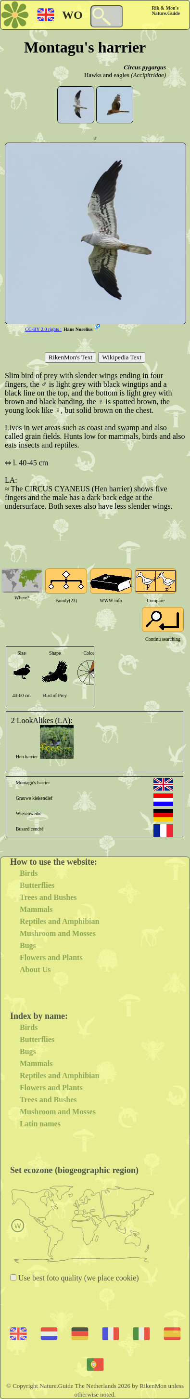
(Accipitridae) (148, 75)
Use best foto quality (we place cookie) (77, 1278)
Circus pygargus (145, 67)
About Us (35, 969)
